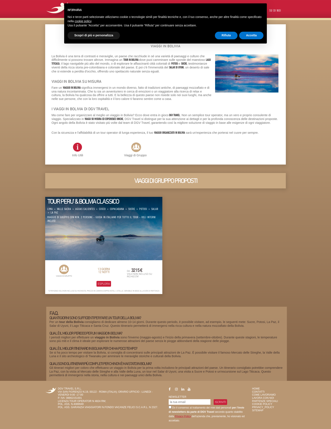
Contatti (258, 391)
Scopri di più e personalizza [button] (93, 35)
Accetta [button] (251, 35)
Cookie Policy (262, 404)
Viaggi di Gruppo (135, 155)
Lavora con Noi (263, 397)
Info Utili (77, 149)
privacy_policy (263, 407)
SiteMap (257, 410)
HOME (256, 388)
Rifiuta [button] (226, 35)
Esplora (104, 283)
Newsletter (177, 396)
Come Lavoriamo (264, 394)
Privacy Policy (183, 416)
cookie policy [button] (83, 21)
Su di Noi (275, 11)
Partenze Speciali (265, 401)
